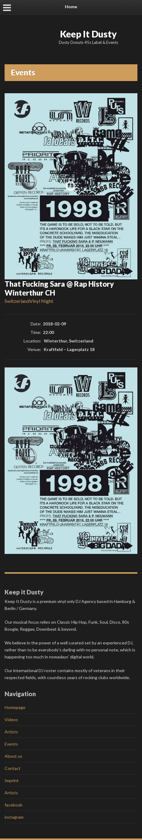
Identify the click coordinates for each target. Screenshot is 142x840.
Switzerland (17, 301)
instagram (14, 817)
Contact (13, 768)
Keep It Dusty (88, 33)
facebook (13, 804)
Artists (11, 731)
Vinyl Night (41, 301)
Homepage (15, 707)
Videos (11, 719)
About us (13, 756)
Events (11, 743)
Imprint (12, 780)
